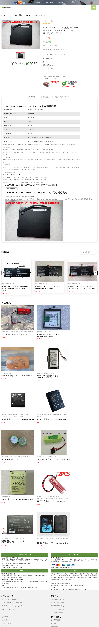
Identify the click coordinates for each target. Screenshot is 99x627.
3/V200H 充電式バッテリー (76, 332)
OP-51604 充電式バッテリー (44, 413)
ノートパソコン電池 (15, 15)
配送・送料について (63, 97)
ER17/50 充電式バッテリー (76, 456)
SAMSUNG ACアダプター (59, 553)
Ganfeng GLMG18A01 (41, 329)
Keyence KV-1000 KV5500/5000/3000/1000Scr (48, 410)
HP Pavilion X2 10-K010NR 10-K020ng (13, 491)
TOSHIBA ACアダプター (58, 560)
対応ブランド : (47, 45)
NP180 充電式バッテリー (10, 415)
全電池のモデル (55, 577)
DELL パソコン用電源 (57, 563)
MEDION (28, 15)
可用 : (44, 42)
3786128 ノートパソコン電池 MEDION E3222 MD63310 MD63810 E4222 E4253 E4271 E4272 (16, 288)
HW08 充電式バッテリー (43, 452)
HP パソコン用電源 (57, 567)
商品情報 (31, 97)
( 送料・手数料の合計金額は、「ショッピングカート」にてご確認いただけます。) (60, 77)
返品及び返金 (5, 584)
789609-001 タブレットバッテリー (13, 494)
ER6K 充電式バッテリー (9, 334)
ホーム (3, 15)
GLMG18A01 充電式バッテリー (45, 332)
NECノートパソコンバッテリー (11, 563)
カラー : (45, 68)
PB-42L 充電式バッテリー (43, 496)
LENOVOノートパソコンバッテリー (12, 560)
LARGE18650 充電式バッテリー (45, 371)
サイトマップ (55, 584)
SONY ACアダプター (57, 557)
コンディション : (48, 54)
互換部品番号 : (47, 50)
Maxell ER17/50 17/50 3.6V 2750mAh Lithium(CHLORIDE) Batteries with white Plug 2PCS (81, 451)
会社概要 (4, 574)
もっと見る (88, 252)
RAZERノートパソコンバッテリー (11, 557)
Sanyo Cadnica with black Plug (77, 410)
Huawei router (38, 449)
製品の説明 (45, 97)
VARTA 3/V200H (72, 329)
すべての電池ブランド (57, 574)
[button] (93, 7)
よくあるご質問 (6, 577)
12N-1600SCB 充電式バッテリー (78, 413)
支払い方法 (4, 581)
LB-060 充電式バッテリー (76, 373)
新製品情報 (54, 581)
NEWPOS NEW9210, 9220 (42, 369)
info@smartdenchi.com (62, 588)
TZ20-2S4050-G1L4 (12, 189)
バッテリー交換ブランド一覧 (12, 174)
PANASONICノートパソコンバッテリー (13, 553)
